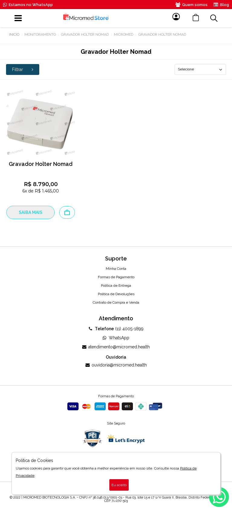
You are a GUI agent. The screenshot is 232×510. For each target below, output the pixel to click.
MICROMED (123, 34)
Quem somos (192, 4)
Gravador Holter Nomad (85, 34)
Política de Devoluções (116, 294)
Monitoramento (40, 34)
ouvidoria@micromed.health (116, 365)
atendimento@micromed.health (116, 346)
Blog (221, 4)
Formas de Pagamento (116, 277)
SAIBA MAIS (30, 212)
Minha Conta (116, 268)
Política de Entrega (116, 285)
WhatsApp (116, 337)
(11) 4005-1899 (116, 328)
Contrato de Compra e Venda (116, 302)
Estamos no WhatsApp (28, 4)
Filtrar (22, 69)
